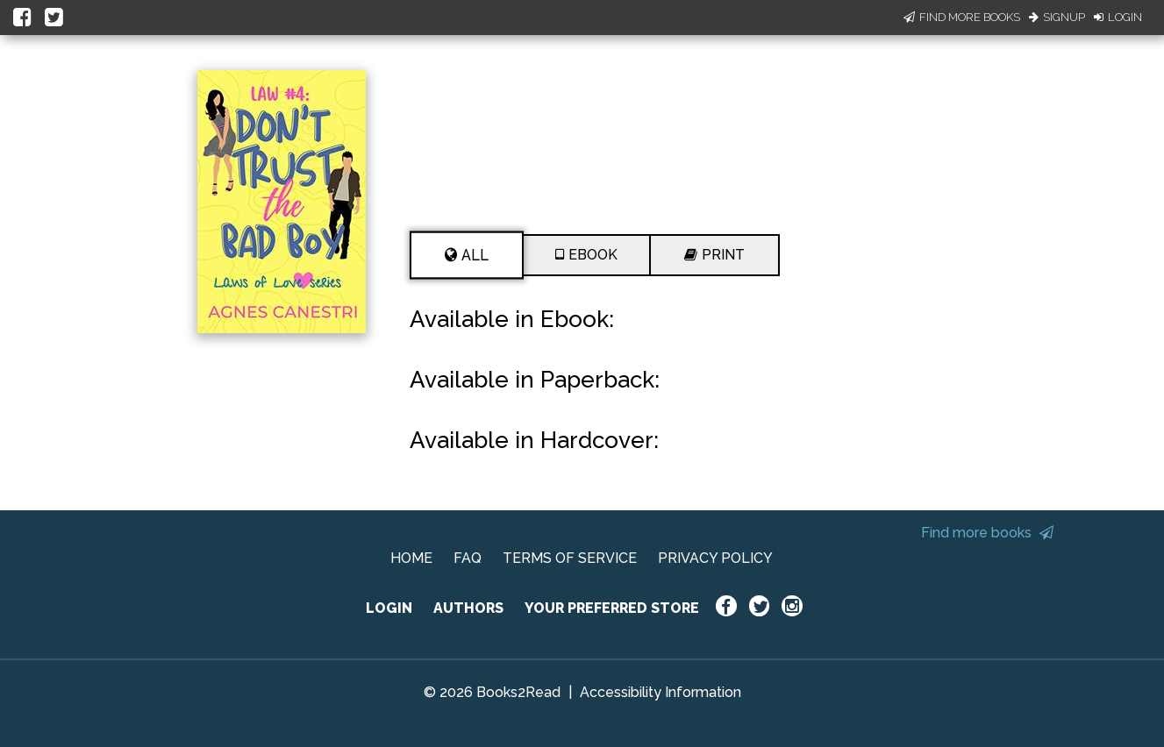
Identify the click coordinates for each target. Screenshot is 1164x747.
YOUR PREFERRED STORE (612, 608)
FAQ (467, 558)
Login (1118, 17)
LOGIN (389, 608)
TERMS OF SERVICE (570, 558)
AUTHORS (468, 608)
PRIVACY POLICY (715, 558)
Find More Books (961, 17)
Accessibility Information (660, 692)
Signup (1057, 17)
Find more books (987, 532)
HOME (411, 558)
